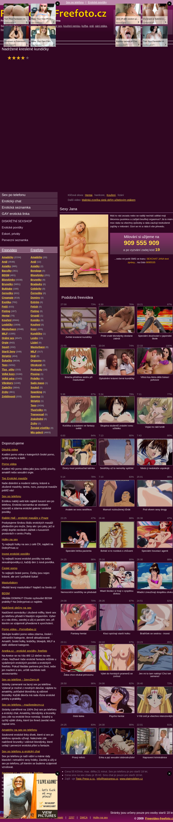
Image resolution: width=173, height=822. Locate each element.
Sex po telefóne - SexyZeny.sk (20, 679)
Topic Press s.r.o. (85, 778)
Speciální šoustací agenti (155, 550)
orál (91, 26)
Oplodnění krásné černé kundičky (116, 378)
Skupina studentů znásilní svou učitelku (116, 427)
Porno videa (9, 463)
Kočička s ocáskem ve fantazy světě (78, 427)
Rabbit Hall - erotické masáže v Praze (25, 517)
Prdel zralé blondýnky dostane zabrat (117, 337)
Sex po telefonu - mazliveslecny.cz (23, 704)
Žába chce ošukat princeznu (79, 674)
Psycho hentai (116, 716)
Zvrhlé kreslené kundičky (78, 337)
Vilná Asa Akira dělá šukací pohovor (155, 378)
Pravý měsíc (78, 757)
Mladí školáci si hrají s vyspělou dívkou (116, 592)
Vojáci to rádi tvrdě (155, 427)
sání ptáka (101, 26)
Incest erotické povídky (16, 553)
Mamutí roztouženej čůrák (116, 509)
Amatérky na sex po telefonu (19, 729)
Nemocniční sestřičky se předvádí (78, 592)
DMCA (83, 817)
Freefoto (37, 250)
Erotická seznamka (16, 207)
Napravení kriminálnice (155, 757)
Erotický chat (11, 201)
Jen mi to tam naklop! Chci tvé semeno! (155, 675)
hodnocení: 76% (19, 58)
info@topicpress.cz (107, 778)
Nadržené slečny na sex (16, 607)
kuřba (85, 26)
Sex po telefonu (75, 2)
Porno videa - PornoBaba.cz (19, 629)
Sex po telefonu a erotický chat (21, 751)
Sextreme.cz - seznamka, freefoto (22, 772)
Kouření (111, 195)
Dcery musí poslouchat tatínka (79, 468)
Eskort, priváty (11, 233)
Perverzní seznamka (15, 240)
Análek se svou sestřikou (78, 509)
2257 (71, 817)
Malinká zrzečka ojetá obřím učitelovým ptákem (108, 199)
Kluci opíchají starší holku (116, 633)
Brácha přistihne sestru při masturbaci (78, 378)
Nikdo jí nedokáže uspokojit (154, 468)
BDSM (6, 593)
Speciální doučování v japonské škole (155, 337)
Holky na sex (10, 539)
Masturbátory (10, 582)
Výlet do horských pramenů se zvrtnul (117, 675)
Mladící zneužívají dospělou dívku (155, 592)
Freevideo (9, 250)
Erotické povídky (97, 2)
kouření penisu (71, 26)
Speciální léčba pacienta (78, 550)
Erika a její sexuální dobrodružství (117, 757)
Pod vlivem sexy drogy (155, 509)
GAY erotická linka (15, 214)
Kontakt (58, 817)
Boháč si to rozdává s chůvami (117, 550)
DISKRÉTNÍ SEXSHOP (17, 221)
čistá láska (78, 716)
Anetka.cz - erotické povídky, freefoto (24, 650)
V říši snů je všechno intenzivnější (155, 716)
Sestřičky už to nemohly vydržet (116, 468)
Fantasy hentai (78, 633)
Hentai (88, 195)
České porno (9, 568)
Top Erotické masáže (14, 478)
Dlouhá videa (10, 449)
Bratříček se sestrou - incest (155, 633)
